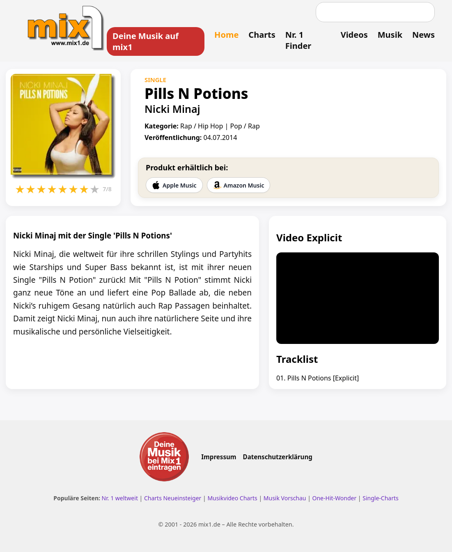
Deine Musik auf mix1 (145, 41)
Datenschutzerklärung (277, 457)
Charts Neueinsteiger (172, 498)
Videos (354, 34)
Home (226, 34)
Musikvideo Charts (232, 498)
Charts (261, 34)
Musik (390, 34)
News (423, 34)
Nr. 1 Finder (298, 40)
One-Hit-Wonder (334, 498)
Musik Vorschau (285, 498)
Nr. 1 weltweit (120, 498)
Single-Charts (380, 498)
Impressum (218, 457)
